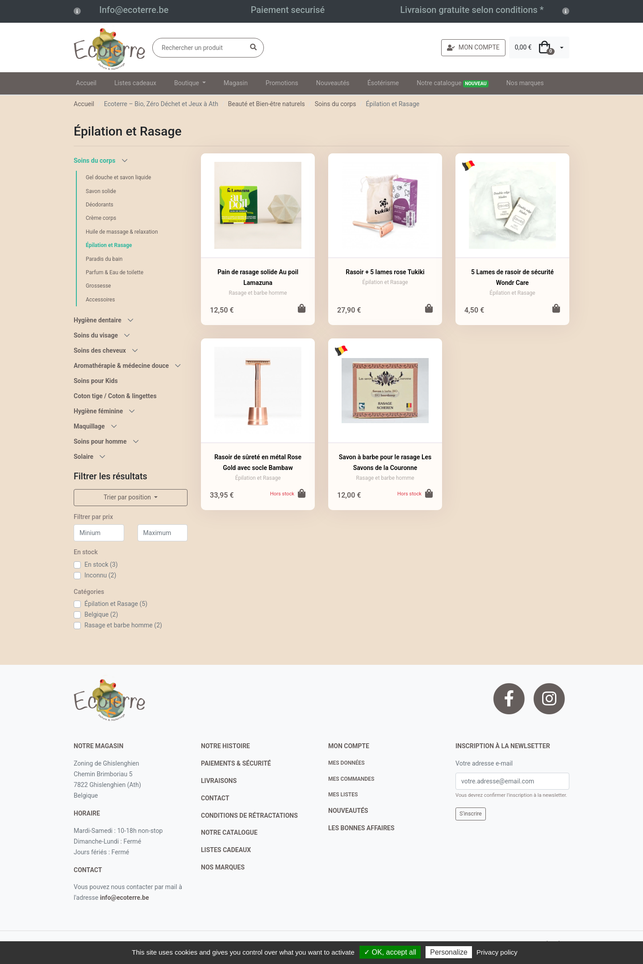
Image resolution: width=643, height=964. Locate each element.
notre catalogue (229, 832)
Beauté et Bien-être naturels (266, 103)
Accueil (86, 83)
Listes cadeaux (135, 83)
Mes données (346, 763)
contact (88, 869)
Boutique (187, 83)
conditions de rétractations (249, 815)
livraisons (219, 780)
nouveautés (348, 810)
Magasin (236, 83)
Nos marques (525, 83)
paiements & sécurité (236, 763)
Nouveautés (333, 83)
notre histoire (225, 746)
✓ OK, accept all (390, 952)
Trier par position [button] (128, 497)
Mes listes (343, 794)
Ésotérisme (383, 83)
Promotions (282, 83)
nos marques (223, 867)
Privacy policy (497, 952)
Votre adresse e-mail (484, 763)
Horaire (87, 813)
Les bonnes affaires (361, 828)
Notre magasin (98, 746)
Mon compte (348, 746)
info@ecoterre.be (124, 897)
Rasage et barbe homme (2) (123, 625)
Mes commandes (351, 779)
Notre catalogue (453, 83)
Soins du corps (335, 103)
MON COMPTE (473, 47)
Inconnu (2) (100, 575)
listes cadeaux (226, 849)
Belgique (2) (101, 614)
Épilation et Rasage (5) (115, 603)
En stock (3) (101, 564)
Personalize (449, 952)
